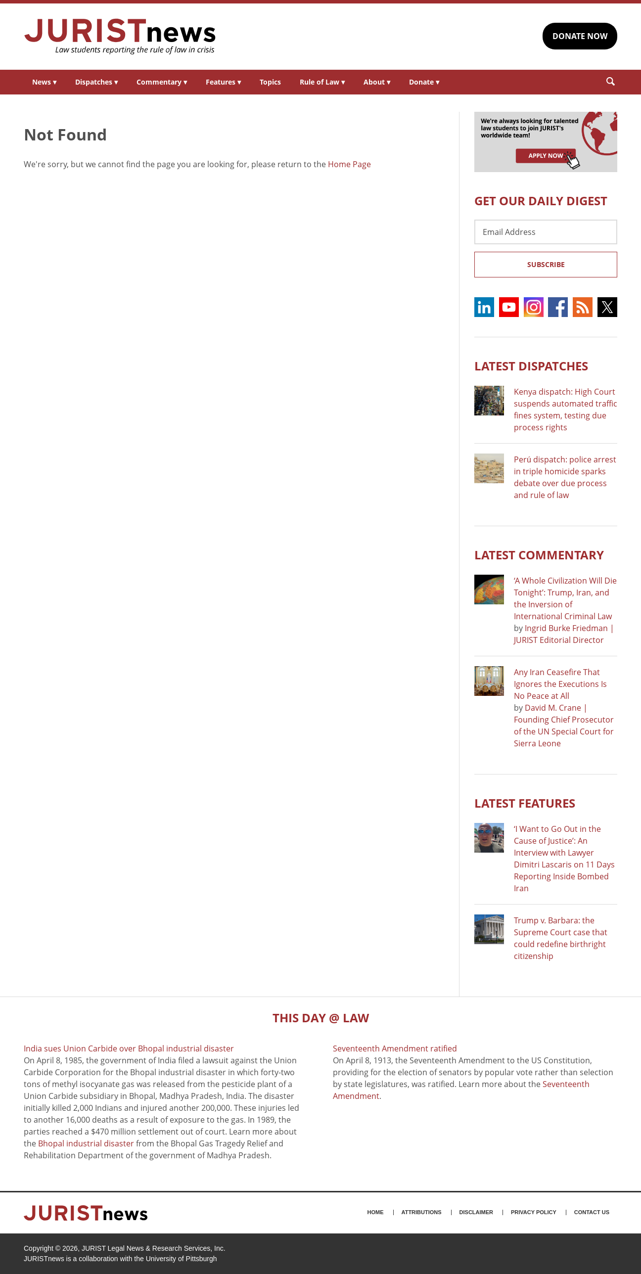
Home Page (349, 164)
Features (223, 82)
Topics (270, 82)
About (377, 82)
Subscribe (546, 264)
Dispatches (96, 82)
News (44, 82)
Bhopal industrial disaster (86, 1143)
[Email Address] (545, 232)
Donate (424, 82)
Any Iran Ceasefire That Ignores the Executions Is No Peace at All (560, 684)
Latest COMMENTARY (539, 554)
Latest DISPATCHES (531, 366)
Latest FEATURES (524, 803)
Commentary (162, 82)
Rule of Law (322, 82)
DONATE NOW (579, 36)
